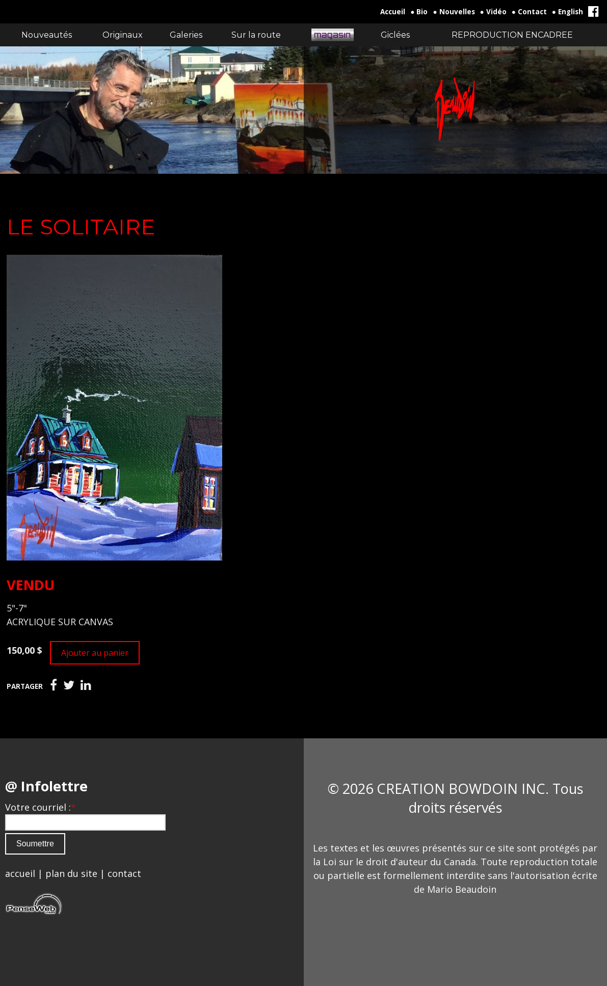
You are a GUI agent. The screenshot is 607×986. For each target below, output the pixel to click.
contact (124, 873)
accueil (20, 873)
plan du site (71, 873)
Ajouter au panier (94, 652)
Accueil (392, 11)
